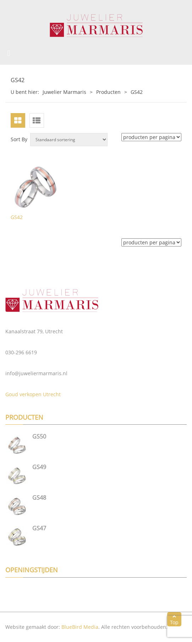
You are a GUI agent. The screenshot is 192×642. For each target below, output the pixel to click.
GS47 (39, 528)
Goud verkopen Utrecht (33, 394)
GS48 (39, 498)
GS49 (39, 467)
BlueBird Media (79, 627)
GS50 (39, 436)
